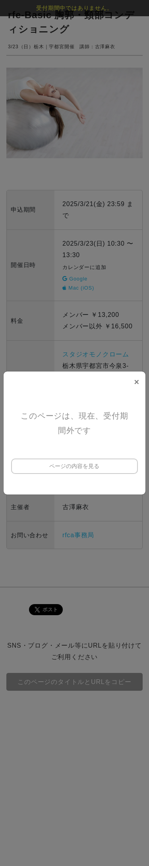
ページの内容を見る (74, 466)
